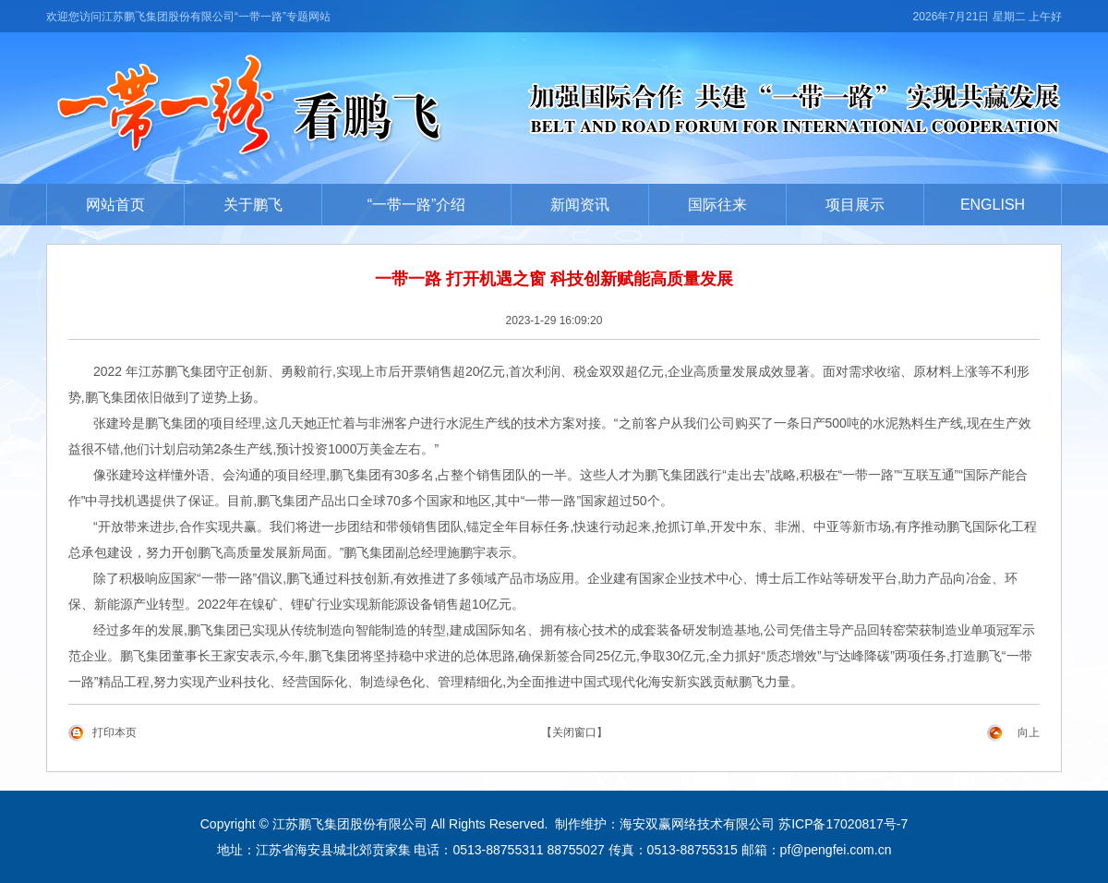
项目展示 (855, 204)
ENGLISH (992, 204)
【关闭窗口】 (574, 732)
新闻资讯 (579, 204)
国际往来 (717, 204)
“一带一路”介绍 (416, 204)
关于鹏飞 (253, 204)
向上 (1029, 732)
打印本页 (114, 732)
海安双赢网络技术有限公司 (697, 823)
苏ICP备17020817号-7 (843, 823)
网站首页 (115, 204)
